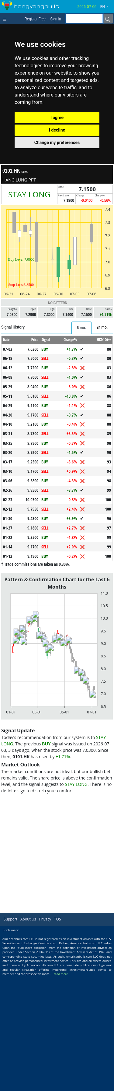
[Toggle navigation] (6, 18)
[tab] (81, 442)
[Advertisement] (57, 377)
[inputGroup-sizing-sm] (84, 18)
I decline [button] (57, 130)
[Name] (107, 18)
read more (61, 1088)
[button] (106, 7)
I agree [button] (57, 117)
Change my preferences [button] (57, 142)
